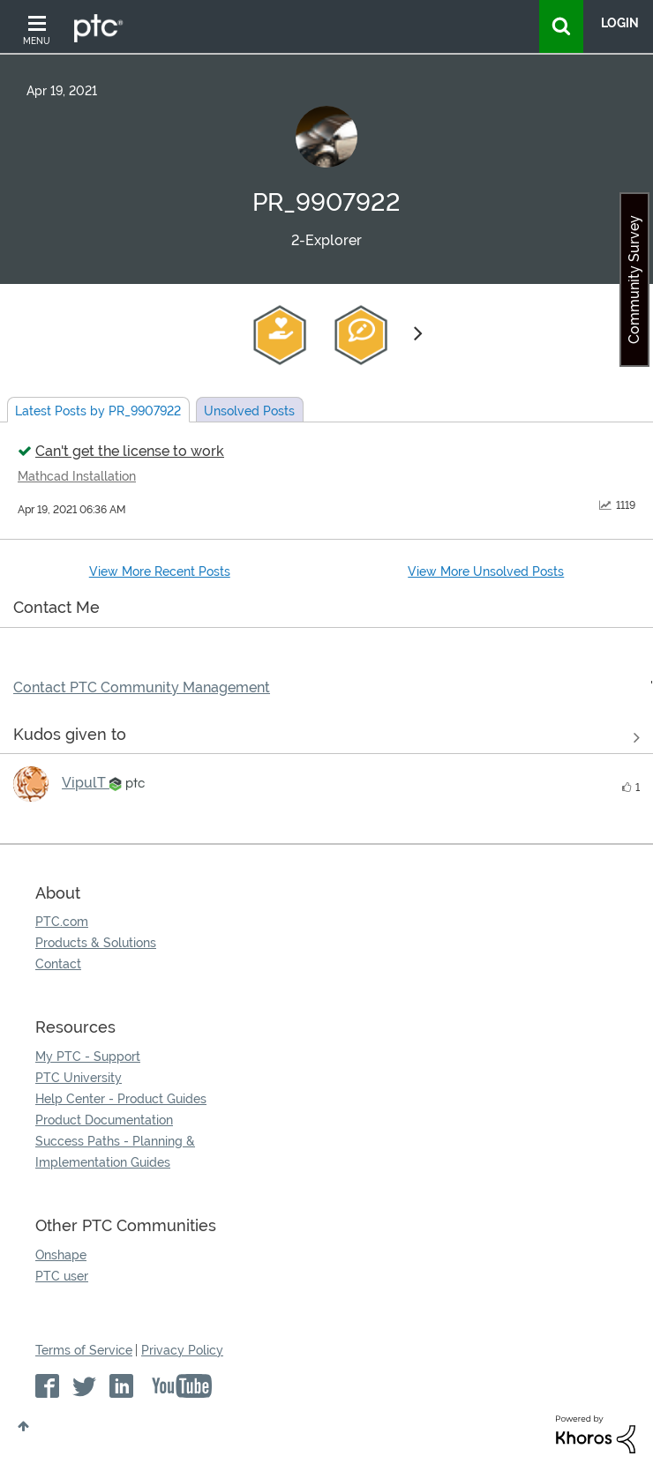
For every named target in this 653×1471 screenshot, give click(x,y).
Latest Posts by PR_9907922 (98, 411)
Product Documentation (104, 1120)
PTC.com (61, 922)
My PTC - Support (87, 1056)
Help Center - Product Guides (120, 1099)
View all (326, 737)
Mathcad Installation (77, 476)
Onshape (60, 1255)
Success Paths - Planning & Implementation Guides (115, 1151)
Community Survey (634, 279)
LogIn (620, 23)
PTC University (78, 1078)
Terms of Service (83, 1350)
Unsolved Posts (249, 411)
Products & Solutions (95, 943)
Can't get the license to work (129, 451)
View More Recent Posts (159, 571)
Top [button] (23, 1426)
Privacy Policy (182, 1350)
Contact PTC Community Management (141, 687)
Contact (58, 964)
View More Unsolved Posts (486, 571)
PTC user (61, 1276)
